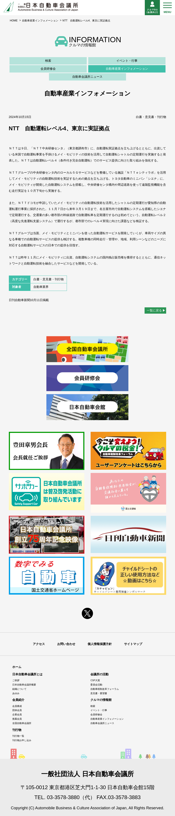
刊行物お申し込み (21, 740)
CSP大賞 (95, 680)
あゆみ (15, 693)
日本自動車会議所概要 (24, 684)
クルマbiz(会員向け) (152, 7)
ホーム (16, 667)
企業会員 (17, 714)
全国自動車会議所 (21, 723)
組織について (19, 689)
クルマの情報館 (101, 700)
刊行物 (16, 730)
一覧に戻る (154, 310)
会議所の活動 (99, 674)
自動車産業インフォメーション (40, 20)
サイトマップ (133, 644)
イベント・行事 (126, 60)
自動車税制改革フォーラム (104, 689)
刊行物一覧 (18, 736)
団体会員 (17, 710)
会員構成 (17, 706)
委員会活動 (96, 684)
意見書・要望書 (98, 693)
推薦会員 (17, 719)
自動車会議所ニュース (87, 76)
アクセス (39, 644)
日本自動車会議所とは (27, 674)
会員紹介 (18, 700)
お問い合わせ (66, 644)
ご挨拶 (15, 680)
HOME (14, 20)
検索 (48, 60)
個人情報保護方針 (100, 644)
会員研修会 (48, 68)
